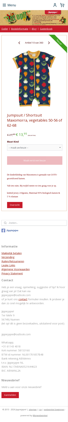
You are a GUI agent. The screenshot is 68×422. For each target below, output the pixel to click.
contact (22, 299)
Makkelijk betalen (11, 253)
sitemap (33, 409)
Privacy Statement (12, 273)
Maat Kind (13, 141)
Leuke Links (8, 265)
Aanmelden (10, 395)
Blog (34, 28)
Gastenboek (46, 28)
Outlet (4, 28)
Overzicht (15, 204)
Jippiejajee (9, 230)
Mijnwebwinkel (40, 415)
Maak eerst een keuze (35, 160)
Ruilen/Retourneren (12, 261)
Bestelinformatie (19, 28)
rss (40, 409)
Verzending (7, 257)
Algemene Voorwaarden (15, 269)
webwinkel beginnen (54, 409)
